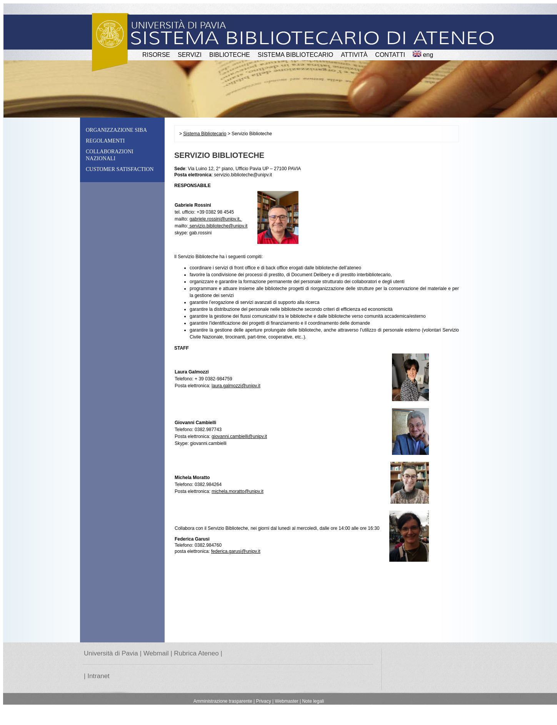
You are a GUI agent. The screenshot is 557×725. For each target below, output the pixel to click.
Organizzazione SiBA (116, 130)
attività (354, 54)
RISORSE (156, 54)
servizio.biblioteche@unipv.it (217, 226)
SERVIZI (190, 54)
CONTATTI (390, 54)
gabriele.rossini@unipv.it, (216, 219)
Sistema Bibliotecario (296, 54)
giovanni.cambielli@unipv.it (239, 436)
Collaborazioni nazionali (109, 155)
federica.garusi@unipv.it (235, 551)
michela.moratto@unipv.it (237, 491)
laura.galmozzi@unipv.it (236, 385)
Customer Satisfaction (119, 169)
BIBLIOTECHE (229, 54)
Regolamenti (105, 141)
